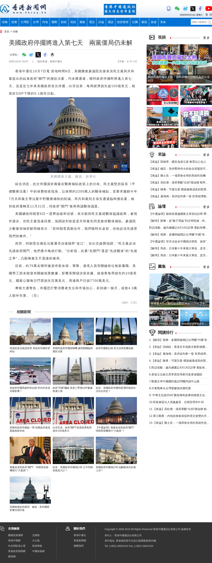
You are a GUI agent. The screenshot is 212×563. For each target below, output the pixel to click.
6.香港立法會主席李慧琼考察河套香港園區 (175, 374)
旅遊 (154, 22)
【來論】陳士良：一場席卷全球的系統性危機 (177, 175)
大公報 (36, 540)
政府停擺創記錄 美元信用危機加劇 (115, 348)
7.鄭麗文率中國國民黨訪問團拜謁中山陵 (174, 381)
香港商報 (37, 545)
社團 (135, 22)
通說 (110, 22)
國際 (54, 22)
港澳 (14, 22)
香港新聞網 (80, 540)
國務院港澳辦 (15, 535)
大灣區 (25, 22)
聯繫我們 (79, 545)
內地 (45, 22)
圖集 (82, 22)
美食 (163, 22)
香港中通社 (80, 535)
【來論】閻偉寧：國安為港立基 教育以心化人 (177, 161)
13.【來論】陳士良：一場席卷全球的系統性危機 (179, 422)
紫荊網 (12, 556)
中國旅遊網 (38, 551)
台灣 (36, 22)
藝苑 (144, 22)
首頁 (6, 31)
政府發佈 (122, 22)
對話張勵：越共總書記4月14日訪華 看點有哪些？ (180, 227)
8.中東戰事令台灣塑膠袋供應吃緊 (170, 388)
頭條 (5, 22)
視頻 (73, 22)
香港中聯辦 (14, 540)
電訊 (92, 22)
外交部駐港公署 (16, 545)
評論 (101, 22)
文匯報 (36, 535)
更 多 (206, 37)
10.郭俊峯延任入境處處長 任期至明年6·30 (176, 402)
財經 (64, 22)
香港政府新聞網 (16, 551)
